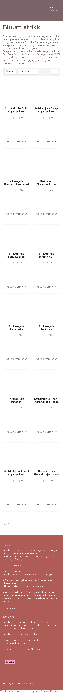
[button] (56, 10)
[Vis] (54, 72)
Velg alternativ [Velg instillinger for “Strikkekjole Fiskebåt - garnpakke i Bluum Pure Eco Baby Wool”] (16, 359)
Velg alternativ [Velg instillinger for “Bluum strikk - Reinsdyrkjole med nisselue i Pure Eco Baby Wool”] (46, 504)
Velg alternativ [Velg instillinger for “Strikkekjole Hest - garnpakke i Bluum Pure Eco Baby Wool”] (46, 431)
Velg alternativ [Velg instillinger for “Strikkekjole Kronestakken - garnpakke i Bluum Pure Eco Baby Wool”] (16, 286)
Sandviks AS (28, 683)
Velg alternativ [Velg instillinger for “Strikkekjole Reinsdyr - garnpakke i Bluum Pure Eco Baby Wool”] (16, 431)
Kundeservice (12, 608)
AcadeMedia (34, 634)
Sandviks (8, 622)
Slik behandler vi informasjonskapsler (23, 586)
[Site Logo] (10, 10)
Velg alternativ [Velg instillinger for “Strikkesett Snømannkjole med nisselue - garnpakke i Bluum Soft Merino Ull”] (46, 214)
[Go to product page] (16, 92)
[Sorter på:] (27, 72)
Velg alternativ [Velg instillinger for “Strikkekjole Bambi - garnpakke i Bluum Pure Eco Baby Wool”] (16, 504)
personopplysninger (14, 643)
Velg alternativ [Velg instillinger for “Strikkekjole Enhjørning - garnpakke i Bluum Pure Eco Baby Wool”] (46, 286)
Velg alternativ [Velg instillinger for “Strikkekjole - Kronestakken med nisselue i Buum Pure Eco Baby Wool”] (16, 214)
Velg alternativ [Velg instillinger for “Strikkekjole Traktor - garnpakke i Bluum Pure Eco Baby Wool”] (46, 359)
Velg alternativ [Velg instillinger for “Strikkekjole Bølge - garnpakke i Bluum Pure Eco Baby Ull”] (46, 141)
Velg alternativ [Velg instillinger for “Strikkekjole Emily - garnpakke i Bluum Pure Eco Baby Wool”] (16, 141)
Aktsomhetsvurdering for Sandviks (22, 649)
